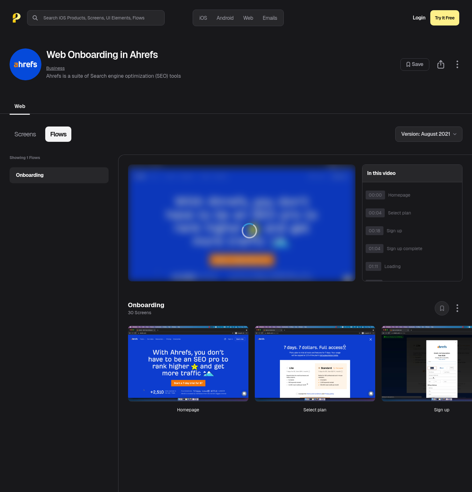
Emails (270, 18)
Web (248, 18)
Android (225, 18)
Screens (25, 134)
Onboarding (30, 175)
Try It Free (444, 18)
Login (419, 18)
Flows (58, 134)
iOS (203, 18)
